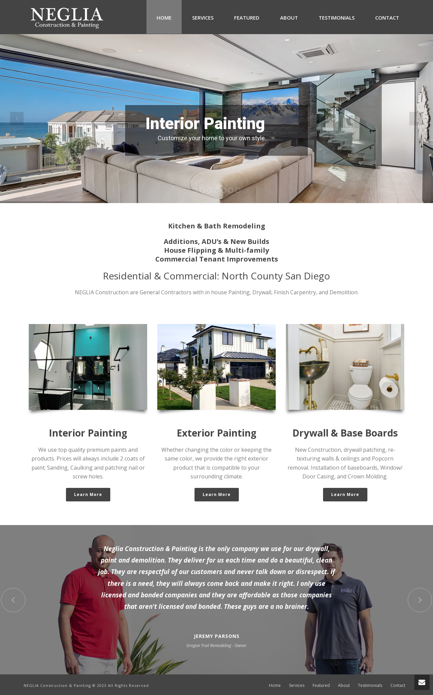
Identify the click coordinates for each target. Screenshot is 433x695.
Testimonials (337, 17)
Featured (246, 17)
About (289, 17)
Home (164, 17)
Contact (387, 17)
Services (202, 17)
